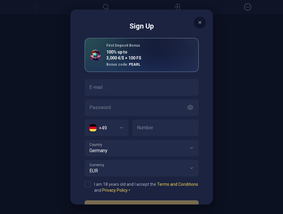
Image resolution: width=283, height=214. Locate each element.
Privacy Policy (115, 190)
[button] (191, 148)
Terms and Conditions (177, 184)
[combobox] (107, 127)
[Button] (190, 107)
